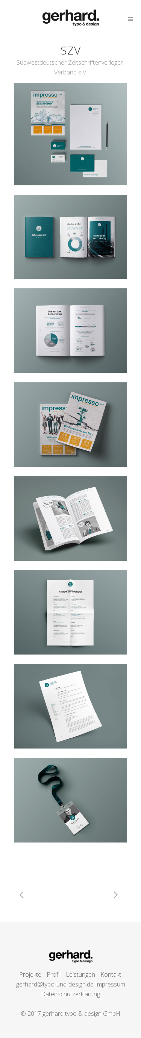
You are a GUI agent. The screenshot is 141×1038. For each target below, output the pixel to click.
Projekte (30, 974)
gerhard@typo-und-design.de (55, 984)
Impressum (110, 984)
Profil (54, 974)
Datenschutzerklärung (70, 994)
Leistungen (80, 974)
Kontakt (110, 974)
